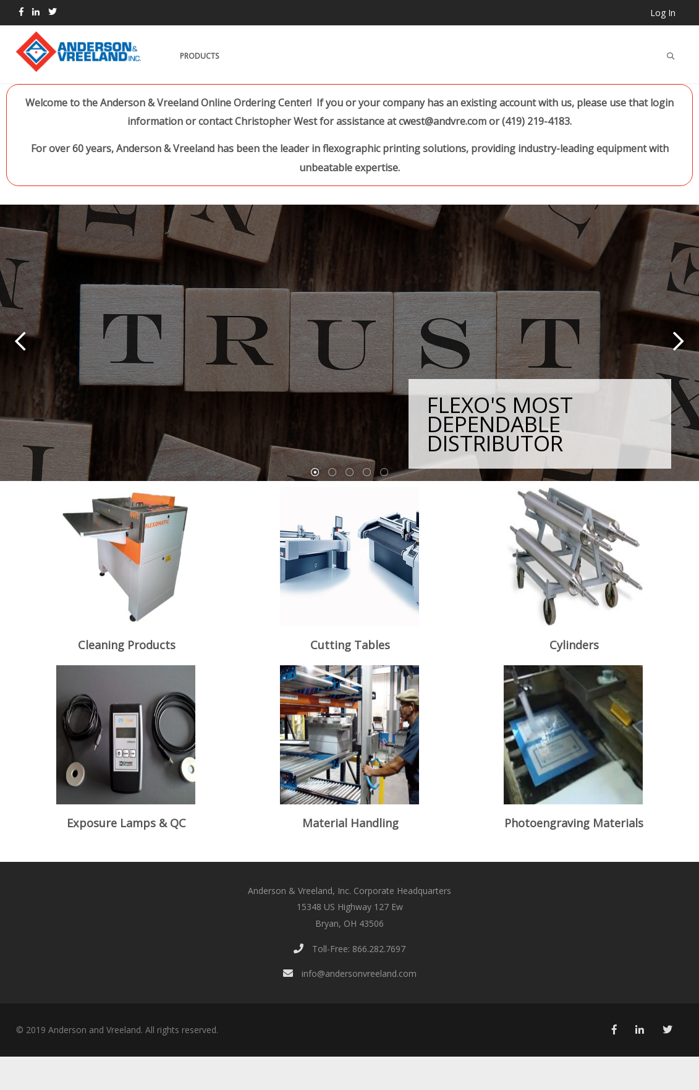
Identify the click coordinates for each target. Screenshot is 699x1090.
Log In (663, 13)
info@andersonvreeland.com (350, 973)
